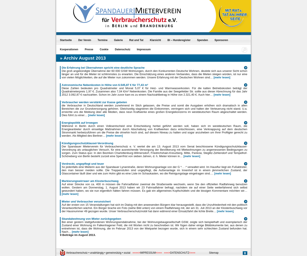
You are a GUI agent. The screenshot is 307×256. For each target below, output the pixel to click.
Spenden (202, 40)
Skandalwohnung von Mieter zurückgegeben (91, 218)
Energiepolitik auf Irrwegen (80, 122)
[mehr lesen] (222, 77)
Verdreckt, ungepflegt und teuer (83, 163)
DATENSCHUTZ (179, 252)
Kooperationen (69, 49)
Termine (103, 40)
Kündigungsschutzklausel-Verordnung (87, 143)
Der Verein (84, 40)
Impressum (144, 49)
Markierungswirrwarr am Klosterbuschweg (90, 181)
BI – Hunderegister (179, 40)
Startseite (66, 40)
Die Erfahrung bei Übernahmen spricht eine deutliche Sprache (103, 67)
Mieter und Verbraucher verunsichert (86, 201)
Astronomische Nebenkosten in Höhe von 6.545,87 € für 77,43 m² (105, 85)
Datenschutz (122, 49)
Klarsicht (155, 40)
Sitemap (214, 252)
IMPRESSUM (148, 252)
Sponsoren (221, 40)
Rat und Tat (136, 40)
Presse (89, 49)
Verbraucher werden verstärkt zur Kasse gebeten (94, 102)
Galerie (118, 40)
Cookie (104, 49)
